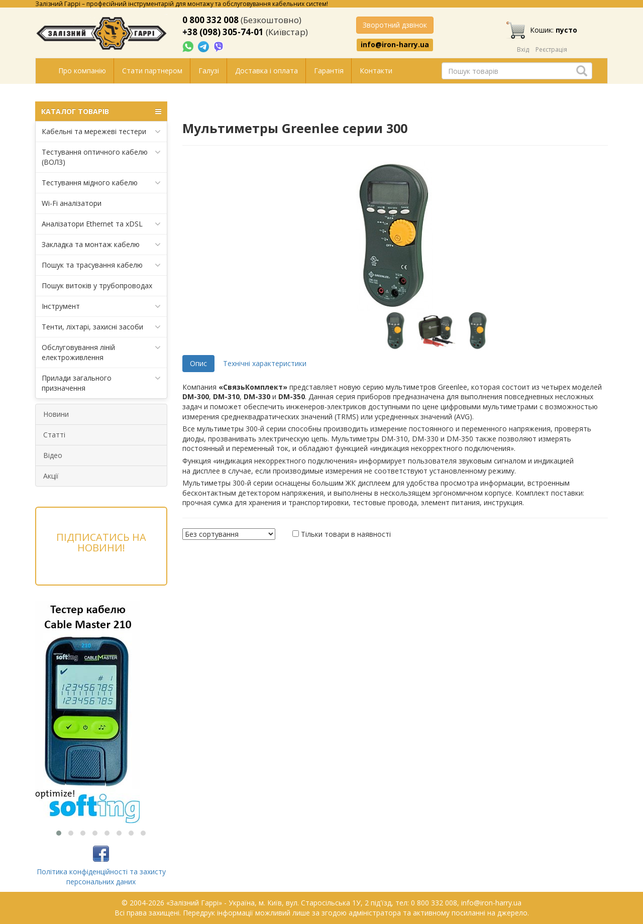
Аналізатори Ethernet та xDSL (101, 224)
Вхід (523, 49)
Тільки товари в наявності (346, 534)
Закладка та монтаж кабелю (101, 245)
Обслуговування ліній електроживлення (101, 352)
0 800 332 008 (210, 20)
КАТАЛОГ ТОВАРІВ (101, 111)
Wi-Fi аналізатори (71, 203)
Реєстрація (551, 49)
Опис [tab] (198, 363)
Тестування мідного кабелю (101, 183)
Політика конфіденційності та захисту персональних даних (101, 876)
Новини (56, 414)
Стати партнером (152, 70)
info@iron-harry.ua (395, 44)
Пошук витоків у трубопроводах (97, 285)
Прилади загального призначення (101, 383)
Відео (52, 455)
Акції (51, 476)
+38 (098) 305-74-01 (223, 32)
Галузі (208, 70)
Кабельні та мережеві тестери (101, 132)
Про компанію (82, 70)
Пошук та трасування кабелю (101, 265)
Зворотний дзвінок (395, 25)
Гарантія (329, 70)
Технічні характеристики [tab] (264, 363)
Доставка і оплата (266, 70)
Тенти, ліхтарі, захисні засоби (101, 327)
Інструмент (101, 306)
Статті (54, 434)
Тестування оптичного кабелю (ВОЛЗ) (101, 157)
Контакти (376, 70)
